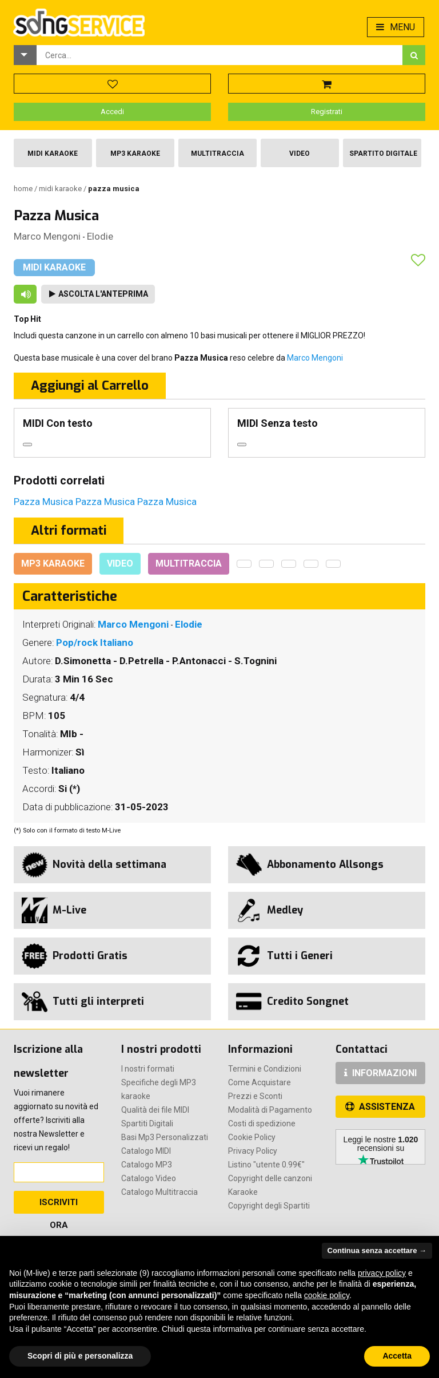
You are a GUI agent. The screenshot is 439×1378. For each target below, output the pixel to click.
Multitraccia (217, 153)
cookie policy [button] (326, 1295)
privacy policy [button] (382, 1273)
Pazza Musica (44, 501)
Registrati (326, 111)
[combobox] (219, 55)
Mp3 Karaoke (135, 153)
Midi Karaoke (52, 153)
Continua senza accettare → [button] (377, 1250)
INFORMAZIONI (380, 1073)
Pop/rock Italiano (94, 642)
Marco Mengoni (47, 236)
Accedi (112, 111)
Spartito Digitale (383, 153)
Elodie (100, 236)
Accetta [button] (397, 1355)
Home (24, 188)
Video (299, 153)
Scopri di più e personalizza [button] (80, 1355)
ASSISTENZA (380, 1106)
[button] (25, 55)
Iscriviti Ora (58, 1205)
